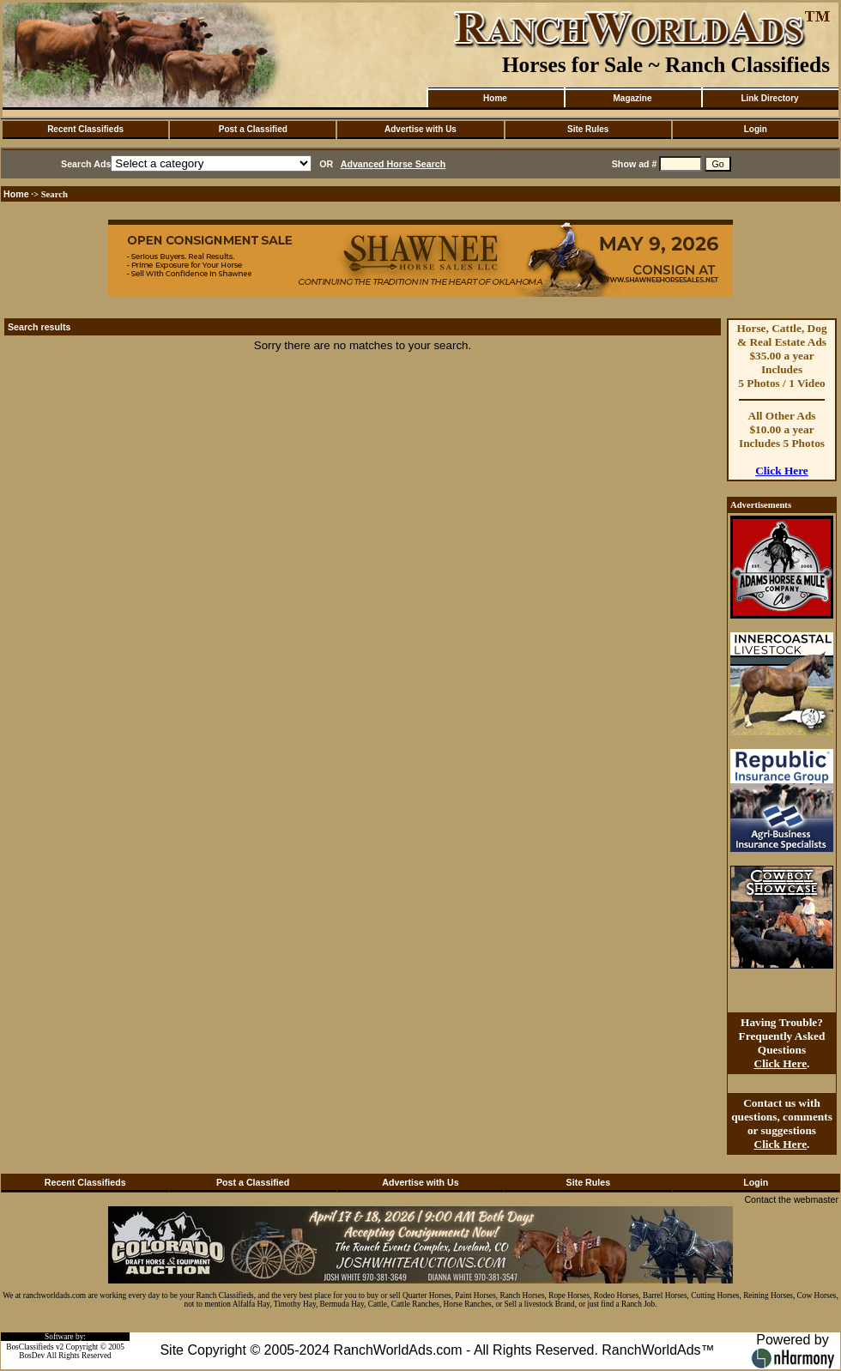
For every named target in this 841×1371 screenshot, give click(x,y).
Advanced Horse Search (393, 164)
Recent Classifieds (85, 129)
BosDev (32, 1355)
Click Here (781, 470)
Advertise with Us (420, 129)
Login (755, 129)
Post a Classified (253, 129)
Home (495, 98)
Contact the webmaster (791, 1199)
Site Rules (587, 129)
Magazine (632, 98)
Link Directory (769, 98)
